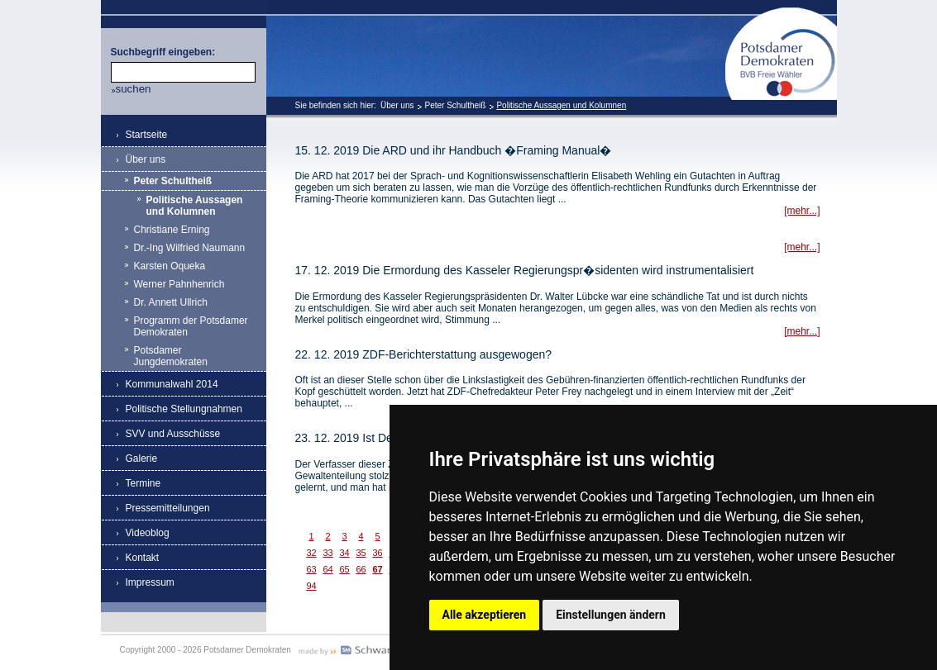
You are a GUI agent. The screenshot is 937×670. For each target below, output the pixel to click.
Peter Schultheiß (454, 105)
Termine (143, 483)
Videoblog (148, 533)
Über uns (397, 105)
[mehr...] (802, 210)
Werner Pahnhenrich (179, 284)
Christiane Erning (172, 229)
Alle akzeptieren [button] (484, 614)
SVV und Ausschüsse (173, 434)
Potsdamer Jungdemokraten (171, 356)
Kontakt (143, 557)
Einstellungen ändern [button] (611, 614)
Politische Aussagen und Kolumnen (561, 105)
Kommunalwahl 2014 (172, 384)
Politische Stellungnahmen (184, 409)
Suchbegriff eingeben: (163, 52)
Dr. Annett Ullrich (171, 302)
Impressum (150, 582)
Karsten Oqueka (170, 266)
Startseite (147, 134)
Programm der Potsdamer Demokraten (191, 326)
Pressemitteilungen (168, 508)
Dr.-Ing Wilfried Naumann (190, 248)
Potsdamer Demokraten (781, 13)
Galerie (142, 458)
